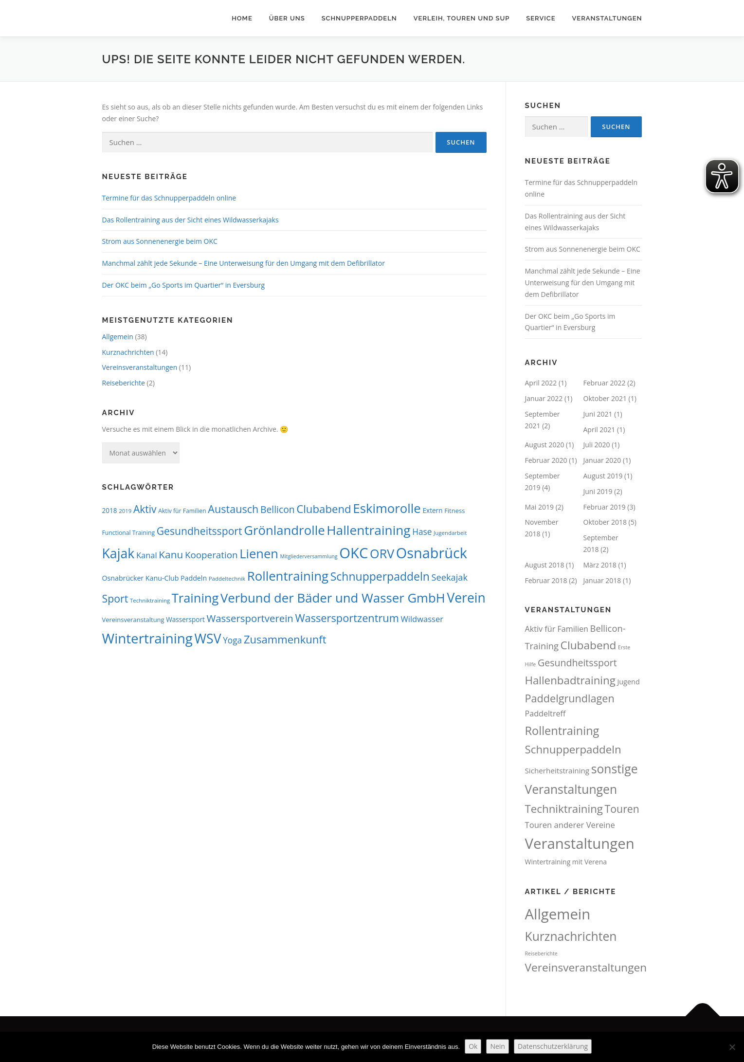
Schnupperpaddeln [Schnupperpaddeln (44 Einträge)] (380, 576)
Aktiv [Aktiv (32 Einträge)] (145, 509)
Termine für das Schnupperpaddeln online (169, 197)
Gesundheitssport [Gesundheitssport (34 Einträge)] (577, 662)
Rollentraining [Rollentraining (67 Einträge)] (287, 576)
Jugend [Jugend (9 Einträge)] (628, 681)
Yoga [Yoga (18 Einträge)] (232, 640)
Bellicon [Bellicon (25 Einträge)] (277, 509)
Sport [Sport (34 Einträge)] (115, 598)
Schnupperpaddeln (359, 18)
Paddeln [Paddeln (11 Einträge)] (194, 578)
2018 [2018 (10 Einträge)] (109, 510)
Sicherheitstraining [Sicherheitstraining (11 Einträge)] (557, 770)
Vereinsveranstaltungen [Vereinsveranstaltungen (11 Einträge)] (586, 967)
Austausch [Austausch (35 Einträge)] (233, 509)
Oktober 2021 (605, 398)
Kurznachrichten (128, 352)
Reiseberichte (123, 382)
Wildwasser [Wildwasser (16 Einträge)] (422, 618)
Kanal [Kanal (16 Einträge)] (146, 555)
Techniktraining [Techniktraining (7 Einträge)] (150, 600)
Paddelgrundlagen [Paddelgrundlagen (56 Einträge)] (570, 698)
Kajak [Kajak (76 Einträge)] (118, 553)
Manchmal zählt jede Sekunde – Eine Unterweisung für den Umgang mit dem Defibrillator (243, 263)
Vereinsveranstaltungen (140, 367)
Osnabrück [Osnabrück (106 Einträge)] (431, 552)
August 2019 (603, 475)
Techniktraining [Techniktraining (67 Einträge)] (564, 808)
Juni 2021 (598, 414)
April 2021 (599, 429)
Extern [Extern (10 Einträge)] (432, 510)
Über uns (287, 18)
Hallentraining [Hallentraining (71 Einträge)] (368, 530)
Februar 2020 (546, 460)
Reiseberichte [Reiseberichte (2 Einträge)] (541, 953)
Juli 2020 (596, 444)
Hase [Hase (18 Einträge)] (422, 531)
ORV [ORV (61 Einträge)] (382, 553)
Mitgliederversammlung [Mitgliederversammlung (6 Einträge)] (309, 556)
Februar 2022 (604, 382)
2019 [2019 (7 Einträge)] (125, 510)
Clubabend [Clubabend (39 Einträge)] (323, 508)
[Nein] (732, 1047)
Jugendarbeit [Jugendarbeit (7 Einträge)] (450, 532)
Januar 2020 (602, 460)
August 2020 (544, 444)
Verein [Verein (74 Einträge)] (466, 597)
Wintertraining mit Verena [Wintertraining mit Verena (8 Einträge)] (566, 861)
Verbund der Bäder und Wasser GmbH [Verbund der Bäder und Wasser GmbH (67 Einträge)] (332, 597)
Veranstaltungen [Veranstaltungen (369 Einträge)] (580, 843)
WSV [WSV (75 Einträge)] (208, 638)
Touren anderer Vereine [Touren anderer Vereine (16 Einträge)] (570, 824)
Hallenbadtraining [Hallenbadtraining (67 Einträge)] (570, 680)
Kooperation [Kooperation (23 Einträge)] (211, 555)
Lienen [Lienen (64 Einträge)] (258, 553)
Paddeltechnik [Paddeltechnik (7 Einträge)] (227, 578)
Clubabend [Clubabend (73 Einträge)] (589, 645)
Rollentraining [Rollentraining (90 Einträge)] (562, 730)
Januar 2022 (544, 398)
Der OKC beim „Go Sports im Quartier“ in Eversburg (183, 285)
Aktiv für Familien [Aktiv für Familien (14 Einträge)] (556, 628)
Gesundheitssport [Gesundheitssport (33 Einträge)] (199, 531)
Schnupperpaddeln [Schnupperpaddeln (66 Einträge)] (573, 749)
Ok (473, 1046)
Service (540, 18)
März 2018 (600, 564)
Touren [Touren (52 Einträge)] (622, 809)
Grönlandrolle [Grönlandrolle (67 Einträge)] (284, 530)
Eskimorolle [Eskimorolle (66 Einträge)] (387, 508)
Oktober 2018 (605, 522)
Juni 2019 (598, 491)
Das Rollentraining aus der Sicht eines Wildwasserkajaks (190, 219)
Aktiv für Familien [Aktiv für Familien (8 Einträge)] (182, 511)
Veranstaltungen (607, 18)
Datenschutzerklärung (553, 1046)
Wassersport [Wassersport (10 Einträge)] (185, 619)
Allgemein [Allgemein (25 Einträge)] (558, 914)
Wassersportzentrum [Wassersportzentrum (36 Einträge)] (347, 618)
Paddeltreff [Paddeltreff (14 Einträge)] (545, 713)
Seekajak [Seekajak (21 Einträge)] (450, 577)
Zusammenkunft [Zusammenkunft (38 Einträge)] (285, 639)
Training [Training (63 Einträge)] (195, 597)
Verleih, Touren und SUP (462, 18)
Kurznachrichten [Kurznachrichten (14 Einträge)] (571, 936)
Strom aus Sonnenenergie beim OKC (160, 241)
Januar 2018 (602, 580)
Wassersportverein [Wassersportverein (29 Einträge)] (249, 618)
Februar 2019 (604, 507)
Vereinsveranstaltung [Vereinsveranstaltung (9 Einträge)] (133, 619)
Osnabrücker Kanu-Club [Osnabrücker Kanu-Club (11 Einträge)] (140, 578)
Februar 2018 (546, 580)
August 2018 (544, 564)
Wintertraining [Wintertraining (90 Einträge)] (147, 638)
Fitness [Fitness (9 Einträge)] (454, 510)
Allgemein (117, 336)
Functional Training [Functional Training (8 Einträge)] (128, 533)
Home (242, 18)
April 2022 (541, 382)
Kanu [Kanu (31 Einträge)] (171, 554)
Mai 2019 (539, 507)
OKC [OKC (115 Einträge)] (353, 553)
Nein (497, 1046)
